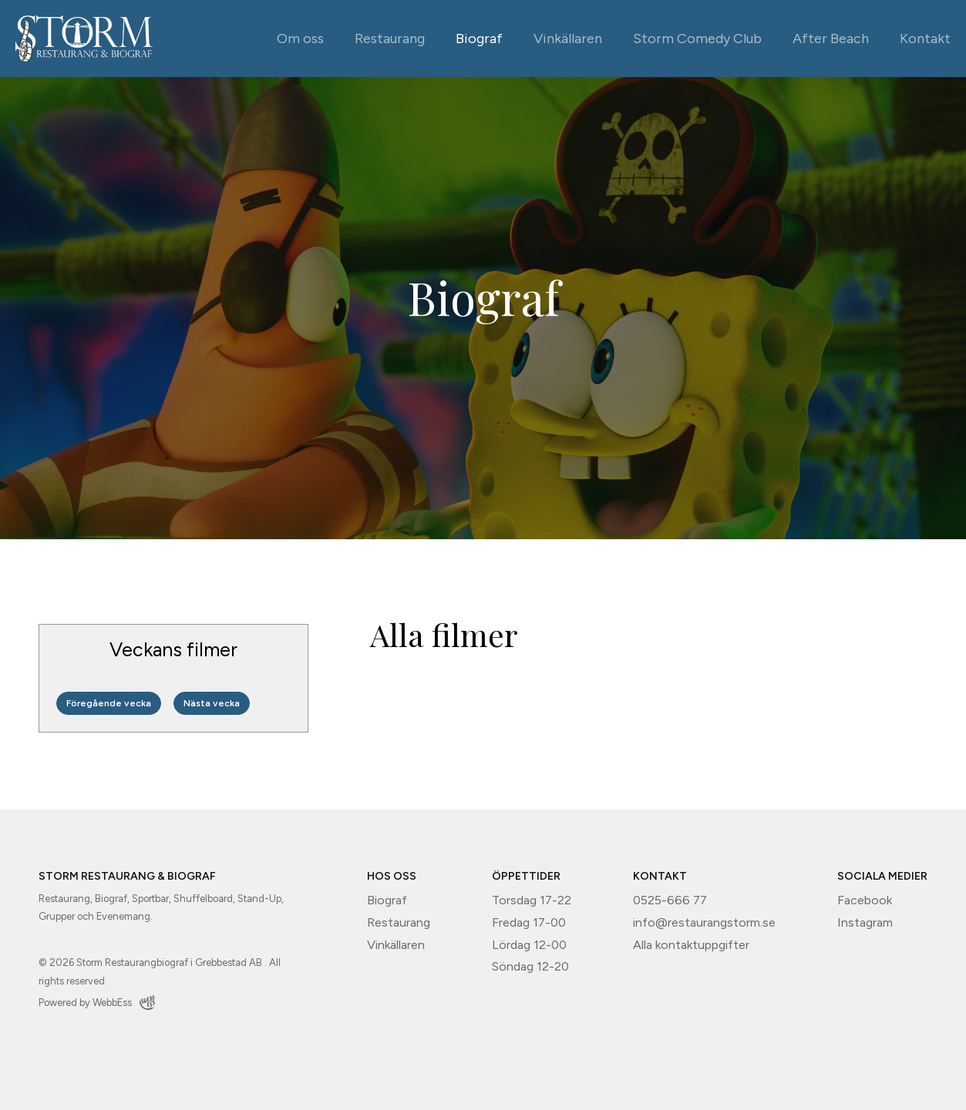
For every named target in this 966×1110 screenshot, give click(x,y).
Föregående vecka (108, 703)
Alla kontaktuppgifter (691, 944)
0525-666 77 (670, 900)
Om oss (300, 38)
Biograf (479, 38)
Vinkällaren (567, 38)
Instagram (865, 922)
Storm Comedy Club (697, 38)
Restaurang (390, 38)
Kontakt (925, 38)
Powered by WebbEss (97, 1002)
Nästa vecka (211, 703)
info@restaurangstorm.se (704, 922)
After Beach (831, 38)
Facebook (864, 900)
